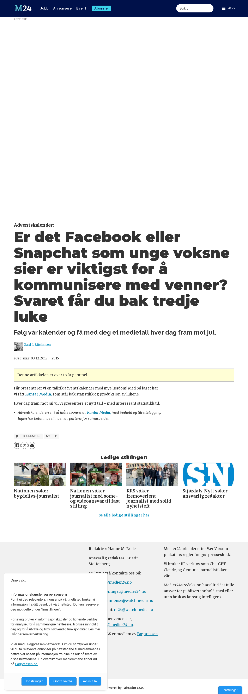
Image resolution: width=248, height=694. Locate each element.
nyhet (51, 436)
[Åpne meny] (229, 8)
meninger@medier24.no (124, 591)
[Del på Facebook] (17, 445)
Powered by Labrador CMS (124, 688)
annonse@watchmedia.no (130, 600)
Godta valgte (62, 681)
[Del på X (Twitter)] (24, 445)
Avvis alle (90, 681)
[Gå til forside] (23, 8)
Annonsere (62, 8)
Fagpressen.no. (26, 664)
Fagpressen (147, 634)
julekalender (28, 436)
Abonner (101, 8)
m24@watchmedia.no (133, 609)
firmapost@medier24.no (111, 625)
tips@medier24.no (115, 582)
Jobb (44, 8)
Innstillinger (230, 690)
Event (81, 8)
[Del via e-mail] (31, 445)
